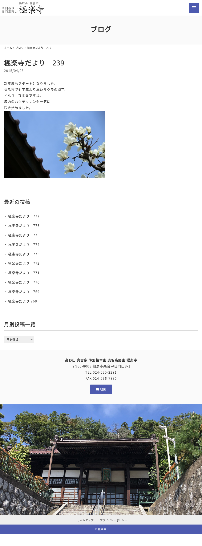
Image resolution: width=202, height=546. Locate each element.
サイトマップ (85, 520)
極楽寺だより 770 (24, 282)
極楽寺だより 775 (24, 234)
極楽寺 (102, 529)
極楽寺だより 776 (24, 225)
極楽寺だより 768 (22, 301)
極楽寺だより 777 (24, 215)
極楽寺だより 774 (24, 244)
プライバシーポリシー (113, 520)
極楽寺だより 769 (24, 291)
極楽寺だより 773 (24, 253)
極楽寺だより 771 (24, 272)
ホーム (8, 48)
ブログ (20, 48)
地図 (101, 389)
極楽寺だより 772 (24, 263)
